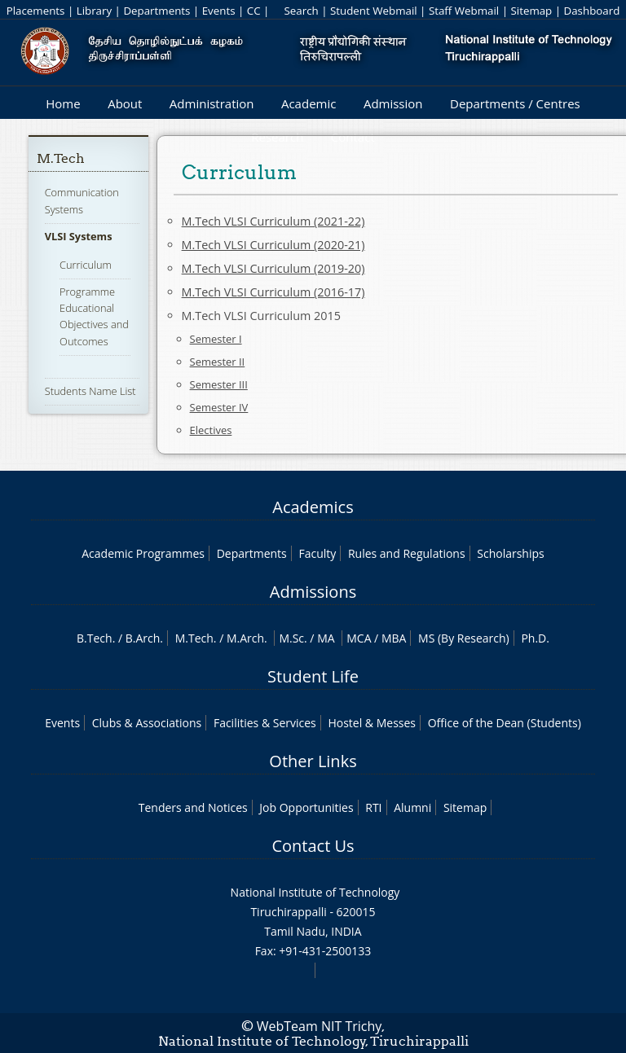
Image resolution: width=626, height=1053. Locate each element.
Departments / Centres (515, 103)
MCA (358, 638)
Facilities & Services (265, 723)
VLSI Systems (78, 236)
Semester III (219, 384)
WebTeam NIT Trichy (319, 1026)
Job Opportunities (306, 807)
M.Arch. (247, 638)
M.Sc (291, 638)
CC (254, 10)
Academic (308, 103)
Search (301, 10)
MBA (394, 638)
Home (63, 103)
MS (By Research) (463, 638)
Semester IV (219, 407)
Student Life (313, 676)
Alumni (412, 807)
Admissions (313, 592)
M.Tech (61, 158)
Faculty (317, 553)
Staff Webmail (464, 10)
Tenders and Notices (193, 807)
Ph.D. (535, 638)
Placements (36, 10)
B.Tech (94, 638)
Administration (212, 103)
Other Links (312, 761)
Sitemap (531, 10)
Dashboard (592, 10)
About (125, 103)
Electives (211, 430)
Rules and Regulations (406, 553)
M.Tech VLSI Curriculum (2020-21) (273, 244)
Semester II (217, 361)
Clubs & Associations (147, 723)
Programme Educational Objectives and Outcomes (94, 316)
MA (325, 638)
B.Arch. (144, 638)
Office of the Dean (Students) (504, 723)
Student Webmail (373, 10)
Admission (393, 103)
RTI (373, 807)
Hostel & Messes (372, 723)
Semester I (216, 338)
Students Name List (90, 391)
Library (94, 10)
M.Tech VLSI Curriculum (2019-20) (273, 268)
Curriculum (86, 264)
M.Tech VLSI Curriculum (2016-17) (273, 292)
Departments (156, 10)
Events (219, 10)
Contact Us (312, 846)
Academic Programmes (143, 553)
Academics (312, 507)
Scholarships (510, 553)
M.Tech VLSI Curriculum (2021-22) (273, 221)
